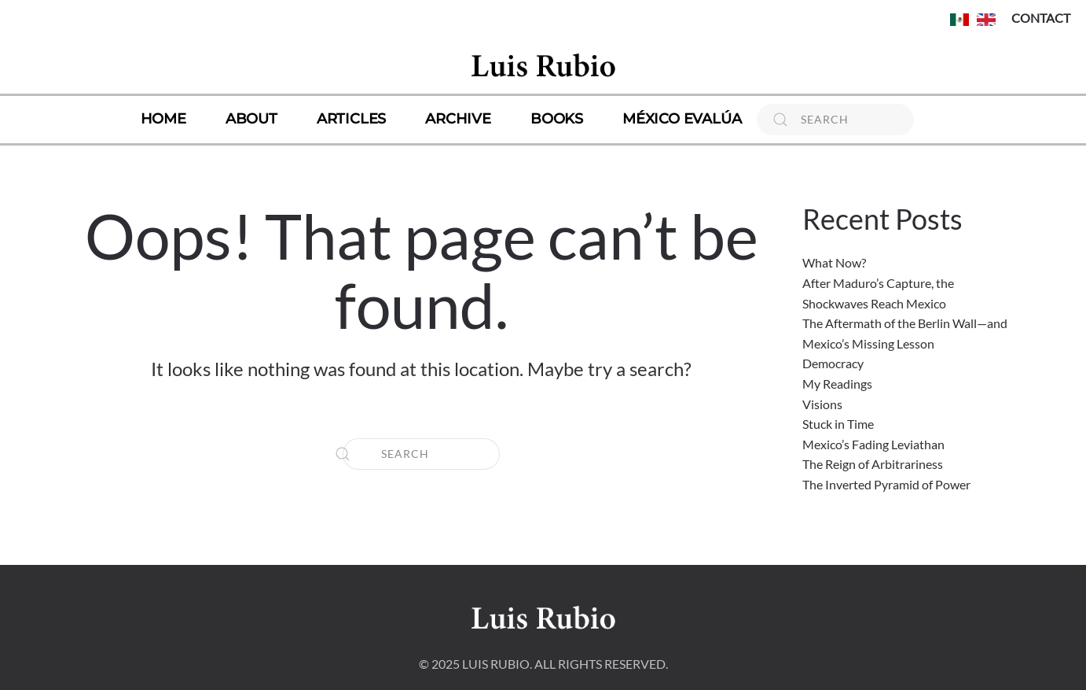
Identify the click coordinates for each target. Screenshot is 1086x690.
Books (556, 118)
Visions (822, 404)
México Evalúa (681, 118)
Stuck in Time (838, 423)
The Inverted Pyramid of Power (886, 484)
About (251, 118)
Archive (458, 118)
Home (163, 118)
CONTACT (1040, 17)
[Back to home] (543, 65)
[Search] (835, 119)
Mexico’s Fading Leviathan (873, 444)
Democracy (833, 363)
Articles (351, 118)
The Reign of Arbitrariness (872, 463)
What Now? (834, 262)
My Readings (837, 383)
